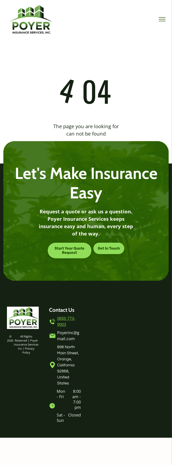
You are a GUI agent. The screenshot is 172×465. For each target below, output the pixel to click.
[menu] (162, 19)
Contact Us (61, 310)
